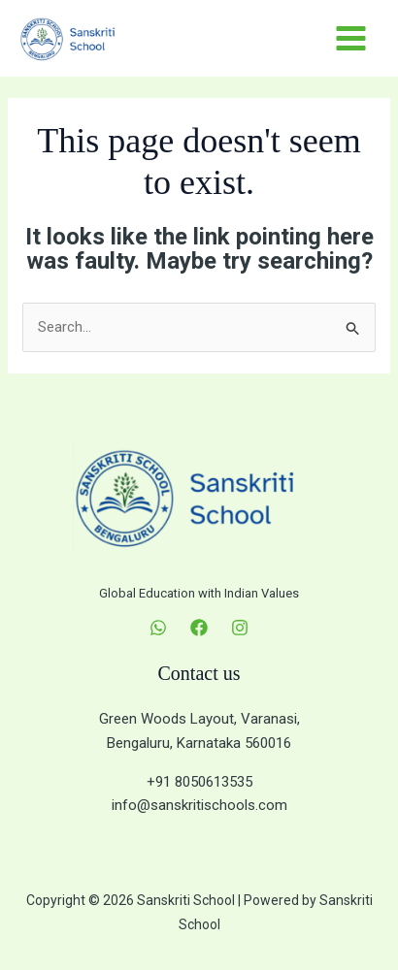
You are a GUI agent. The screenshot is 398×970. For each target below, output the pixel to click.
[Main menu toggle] (351, 39)
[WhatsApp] (158, 627)
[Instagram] (240, 627)
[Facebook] (199, 627)
